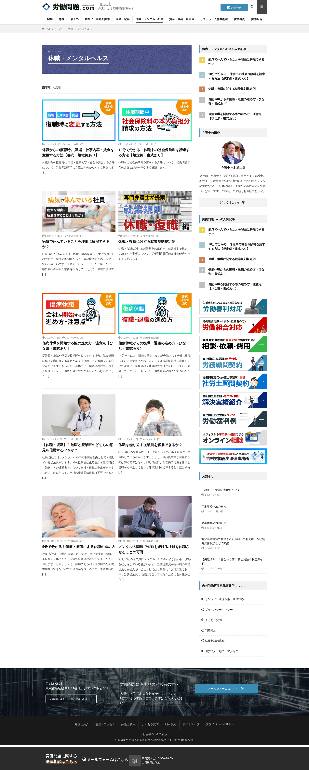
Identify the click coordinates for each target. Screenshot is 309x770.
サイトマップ (191, 723)
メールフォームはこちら (107, 759)
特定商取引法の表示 (154, 733)
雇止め (74, 19)
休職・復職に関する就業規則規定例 (146, 241)
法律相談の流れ (214, 640)
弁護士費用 (128, 723)
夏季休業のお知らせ (213, 522)
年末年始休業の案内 (213, 506)
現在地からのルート (81, 697)
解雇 (50, 19)
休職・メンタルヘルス (149, 19)
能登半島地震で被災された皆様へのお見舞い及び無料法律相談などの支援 (233, 541)
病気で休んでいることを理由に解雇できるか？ (76, 244)
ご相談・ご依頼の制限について (220, 489)
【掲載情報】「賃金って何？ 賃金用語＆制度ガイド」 (232, 561)
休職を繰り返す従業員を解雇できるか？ (150, 445)
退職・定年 (122, 19)
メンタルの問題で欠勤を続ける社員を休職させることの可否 (153, 549)
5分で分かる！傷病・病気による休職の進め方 (78, 546)
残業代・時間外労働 (97, 19)
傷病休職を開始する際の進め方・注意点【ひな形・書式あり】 (77, 346)
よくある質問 (213, 619)
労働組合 (256, 19)
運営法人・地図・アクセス (221, 650)
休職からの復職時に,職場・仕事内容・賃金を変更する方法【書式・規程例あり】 (78, 152)
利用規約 (210, 629)
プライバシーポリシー (219, 609)
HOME (49, 28)
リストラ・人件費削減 (214, 19)
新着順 (46, 87)
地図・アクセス (105, 723)
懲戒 (61, 19)
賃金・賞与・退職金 (181, 19)
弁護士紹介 (82, 723)
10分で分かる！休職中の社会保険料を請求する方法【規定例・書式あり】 (154, 152)
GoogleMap (56, 697)
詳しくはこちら (230, 202)
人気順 (56, 87)
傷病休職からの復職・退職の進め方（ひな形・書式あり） (152, 346)
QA (60, 28)
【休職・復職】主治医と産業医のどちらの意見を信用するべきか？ (77, 447)
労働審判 (239, 19)
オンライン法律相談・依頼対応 (224, 599)
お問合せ (236, 7)
